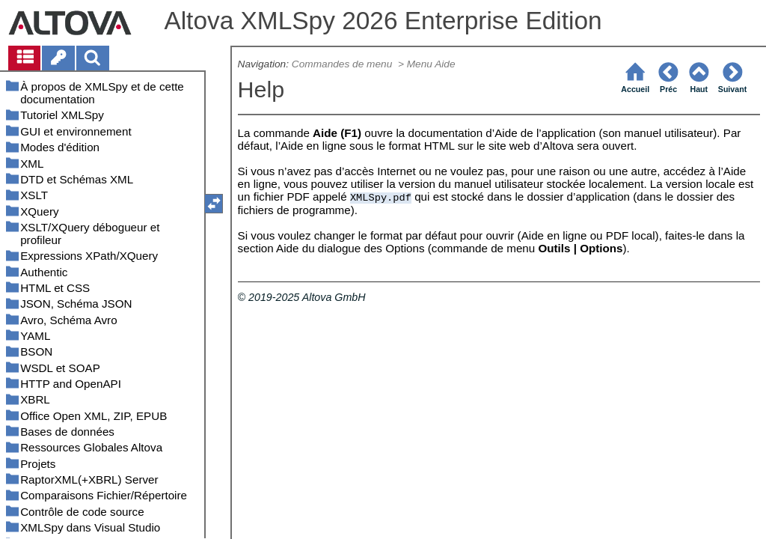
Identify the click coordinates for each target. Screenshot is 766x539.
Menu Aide (431, 64)
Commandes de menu (343, 64)
